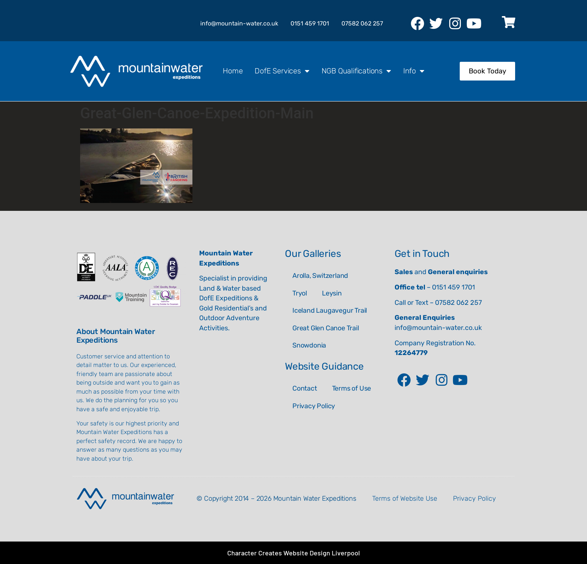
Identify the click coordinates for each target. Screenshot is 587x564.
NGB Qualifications (356, 71)
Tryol (299, 293)
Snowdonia (309, 345)
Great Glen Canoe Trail (325, 328)
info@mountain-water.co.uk (438, 328)
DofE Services (282, 71)
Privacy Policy (313, 406)
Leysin (332, 293)
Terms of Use (351, 388)
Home (233, 70)
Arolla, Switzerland (320, 276)
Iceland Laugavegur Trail (329, 310)
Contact (304, 388)
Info (414, 71)
